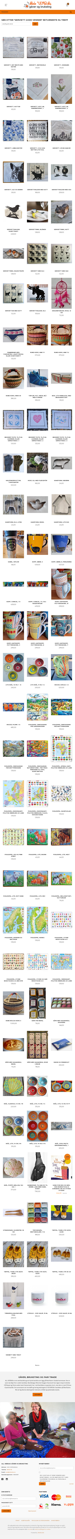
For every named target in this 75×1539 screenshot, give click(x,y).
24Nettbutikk (41, 1536)
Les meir (37, 1398)
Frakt (18, 1524)
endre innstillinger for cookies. (43, 1533)
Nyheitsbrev (55, 1524)
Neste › (37, 1369)
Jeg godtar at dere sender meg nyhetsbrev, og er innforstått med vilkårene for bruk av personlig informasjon (54, 1482)
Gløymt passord (32, 1515)
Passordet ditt (7, 1506)
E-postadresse (6, 1499)
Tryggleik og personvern (40, 1524)
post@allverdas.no (10, 1476)
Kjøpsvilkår (25, 1524)
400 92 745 (9, 1473)
